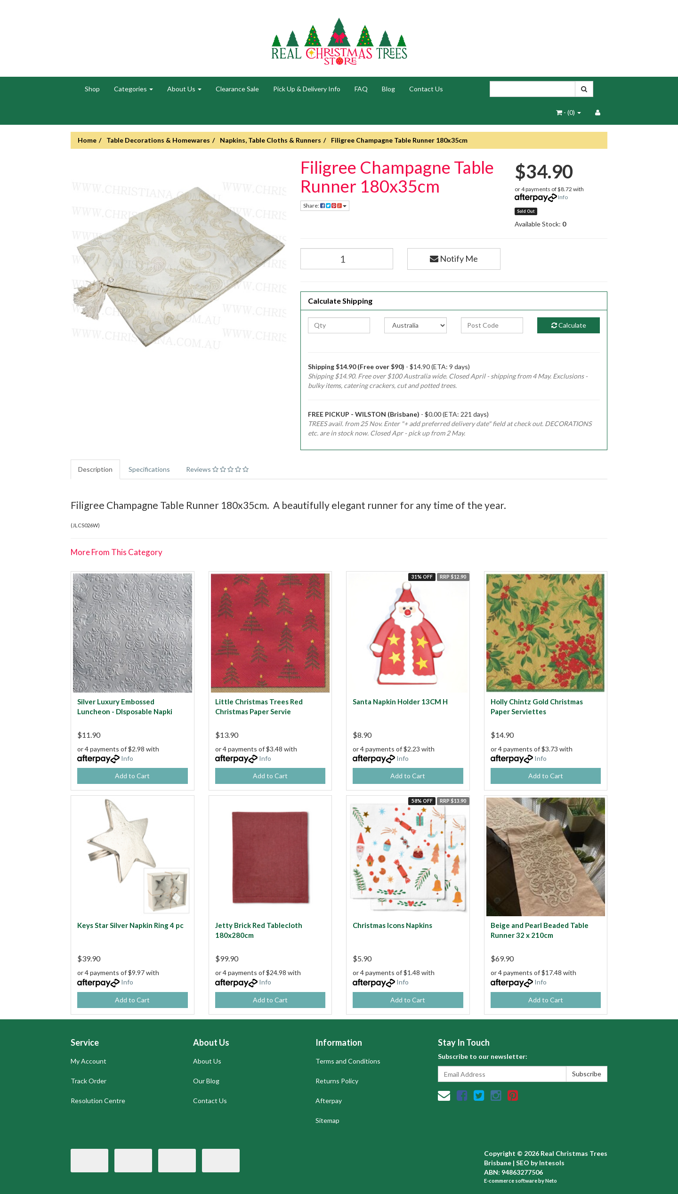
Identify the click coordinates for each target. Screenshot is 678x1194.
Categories (133, 89)
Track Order (88, 1081)
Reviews (217, 469)
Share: (325, 205)
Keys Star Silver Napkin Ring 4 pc (130, 925)
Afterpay (328, 1101)
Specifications (149, 469)
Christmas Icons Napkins (392, 925)
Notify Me (454, 258)
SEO (522, 1163)
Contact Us (426, 89)
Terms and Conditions (347, 1061)
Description (95, 469)
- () (568, 112)
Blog (388, 89)
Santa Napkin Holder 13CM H (400, 701)
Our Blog (206, 1081)
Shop (92, 89)
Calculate (568, 325)
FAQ (361, 89)
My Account (88, 1061)
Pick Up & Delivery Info (306, 89)
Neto (551, 1181)
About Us (184, 89)
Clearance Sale (237, 89)
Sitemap (327, 1120)
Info (563, 197)
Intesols (552, 1163)
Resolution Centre (98, 1101)
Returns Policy (336, 1081)
